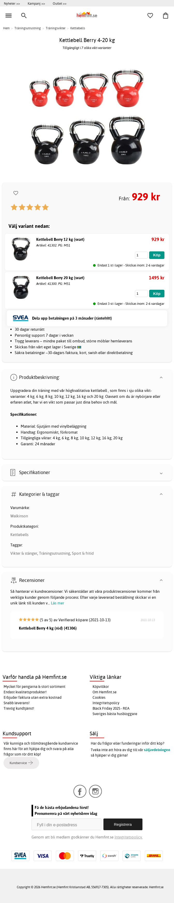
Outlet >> (59, 3)
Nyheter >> (12, 3)
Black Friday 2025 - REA (111, 708)
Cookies (99, 697)
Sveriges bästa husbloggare (115, 713)
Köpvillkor (101, 686)
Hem (6, 28)
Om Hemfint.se (105, 692)
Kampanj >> (36, 3)
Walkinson (19, 515)
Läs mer (57, 603)
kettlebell (99, 390)
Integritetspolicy (106, 703)
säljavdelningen (157, 749)
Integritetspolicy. (129, 837)
